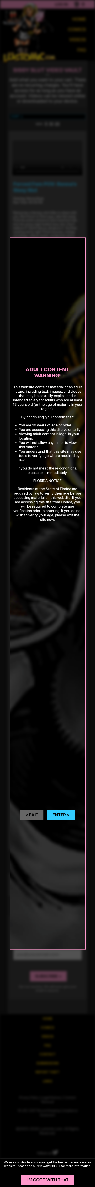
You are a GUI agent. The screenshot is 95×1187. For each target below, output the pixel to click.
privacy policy (49, 1166)
